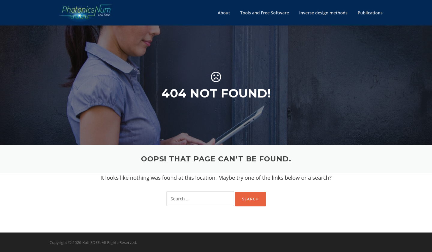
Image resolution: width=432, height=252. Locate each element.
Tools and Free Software (264, 13)
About (224, 13)
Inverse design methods (323, 13)
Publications (370, 13)
